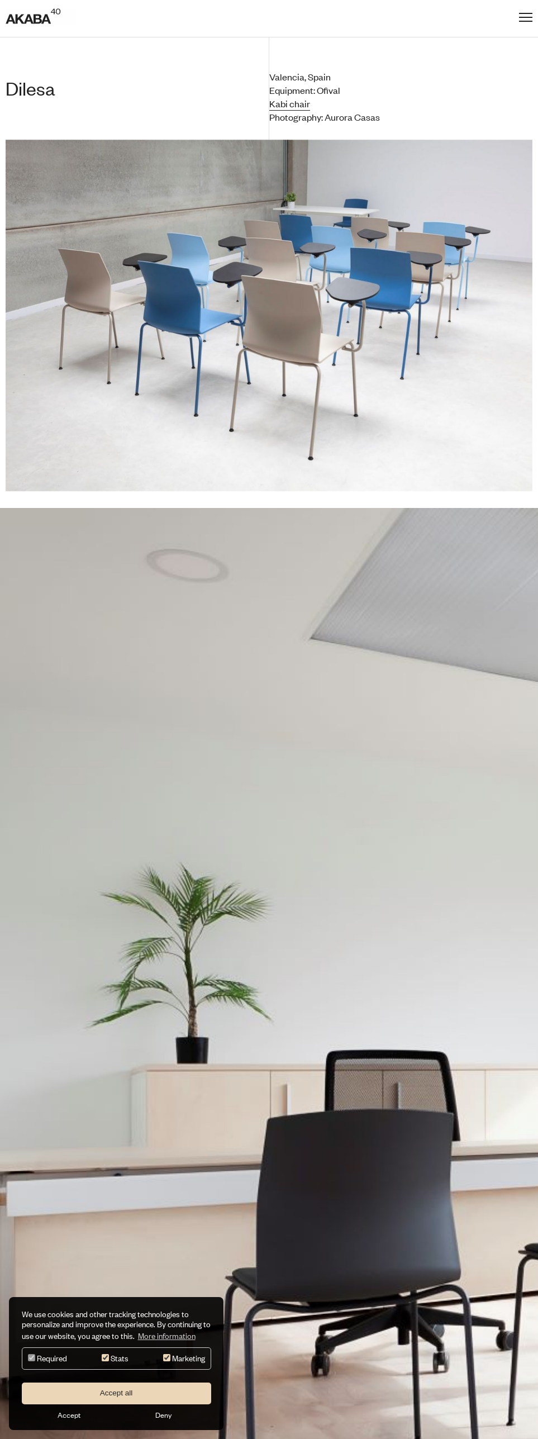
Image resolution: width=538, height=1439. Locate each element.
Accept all (116, 1393)
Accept (69, 1415)
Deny (163, 1415)
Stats (115, 1358)
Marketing (184, 1358)
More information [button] (167, 1336)
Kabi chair (289, 103)
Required (47, 1358)
